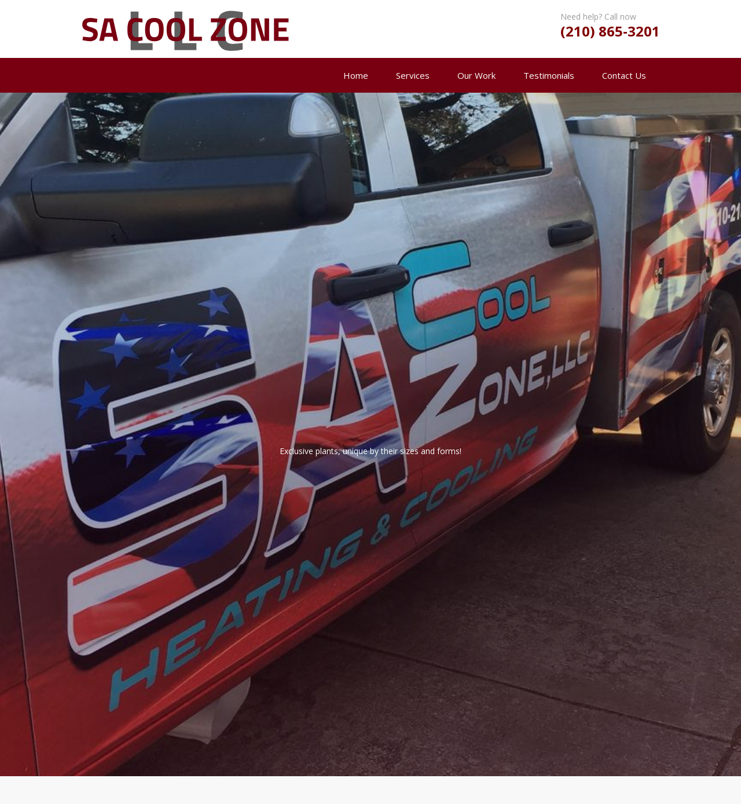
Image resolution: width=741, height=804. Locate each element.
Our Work (476, 75)
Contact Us (624, 75)
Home (355, 75)
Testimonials (548, 75)
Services (413, 75)
